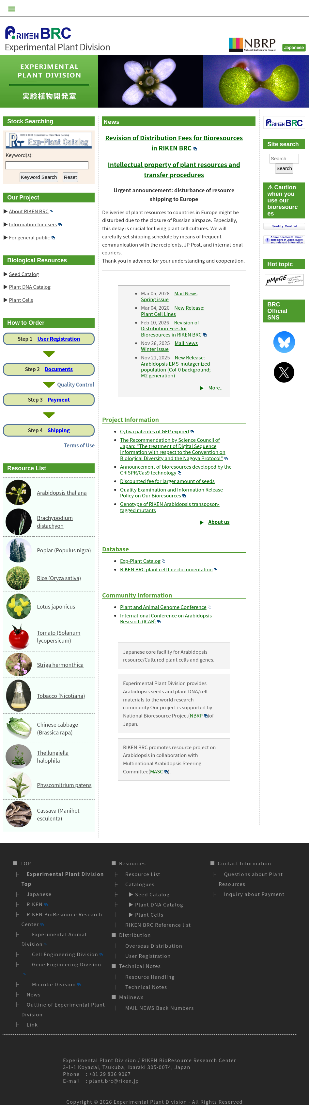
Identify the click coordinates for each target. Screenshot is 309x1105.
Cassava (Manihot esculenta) (58, 814)
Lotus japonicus (56, 606)
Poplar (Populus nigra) (64, 550)
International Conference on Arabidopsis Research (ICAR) (166, 618)
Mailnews (131, 996)
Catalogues (140, 884)
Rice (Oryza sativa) (59, 578)
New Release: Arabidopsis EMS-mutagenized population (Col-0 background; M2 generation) (176, 366)
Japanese (39, 893)
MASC (159, 771)
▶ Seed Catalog (147, 894)
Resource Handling (150, 976)
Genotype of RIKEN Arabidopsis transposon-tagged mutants (170, 506)
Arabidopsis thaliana (62, 492)
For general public (32, 237)
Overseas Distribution (153, 945)
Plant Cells (21, 299)
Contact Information (244, 863)
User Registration (58, 338)
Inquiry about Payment (254, 893)
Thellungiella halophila (53, 756)
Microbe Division (54, 984)
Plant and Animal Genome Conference (165, 606)
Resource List (143, 874)
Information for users (35, 224)
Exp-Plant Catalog (142, 560)
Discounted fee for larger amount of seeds (167, 480)
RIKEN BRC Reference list (158, 924)
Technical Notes (140, 965)
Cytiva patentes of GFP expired (157, 431)
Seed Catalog (24, 273)
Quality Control (75, 384)
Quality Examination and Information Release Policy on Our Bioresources (171, 492)
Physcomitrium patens (64, 785)
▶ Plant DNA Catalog (154, 904)
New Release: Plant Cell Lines (173, 310)
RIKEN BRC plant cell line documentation (168, 569)
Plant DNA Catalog (30, 286)
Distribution (135, 934)
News (34, 994)
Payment (59, 399)
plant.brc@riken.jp (114, 1080)
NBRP (199, 715)
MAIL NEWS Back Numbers (159, 1007)
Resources (132, 863)
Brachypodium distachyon (55, 521)
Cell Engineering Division (65, 954)
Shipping (59, 430)
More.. (215, 387)
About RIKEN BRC (31, 211)
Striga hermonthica (60, 664)
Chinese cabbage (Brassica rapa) (57, 728)
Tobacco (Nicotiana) (61, 695)
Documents (59, 369)
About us (219, 521)
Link (32, 1024)
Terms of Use (79, 445)
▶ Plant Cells (144, 914)
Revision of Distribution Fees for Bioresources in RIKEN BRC (174, 328)
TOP (26, 863)
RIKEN (37, 904)
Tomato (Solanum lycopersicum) (58, 636)
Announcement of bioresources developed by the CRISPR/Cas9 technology (176, 469)
